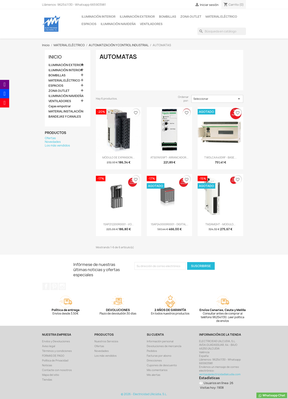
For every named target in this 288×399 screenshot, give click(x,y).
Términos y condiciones (57, 351)
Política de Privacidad (55, 360)
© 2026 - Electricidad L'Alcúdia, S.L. (144, 394)
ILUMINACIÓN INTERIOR (99, 17)
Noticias (47, 365)
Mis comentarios (157, 370)
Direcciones (154, 360)
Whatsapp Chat (271, 395)
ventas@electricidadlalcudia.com (219, 374)
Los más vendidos (57, 145)
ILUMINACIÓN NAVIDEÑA (118, 24)
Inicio (55, 57)
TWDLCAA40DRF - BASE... (220, 157)
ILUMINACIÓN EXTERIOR (137, 17)
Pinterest (54, 286)
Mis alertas (153, 375)
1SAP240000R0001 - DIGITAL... (169, 224)
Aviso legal (48, 346)
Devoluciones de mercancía (164, 346)
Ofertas (50, 138)
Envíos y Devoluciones (56, 341)
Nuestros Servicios (106, 341)
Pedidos (152, 351)
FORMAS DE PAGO (53, 355)
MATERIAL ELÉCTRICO (221, 17)
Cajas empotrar (59, 106)
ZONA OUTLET (190, 17)
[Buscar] (221, 31)
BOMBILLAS (167, 17)
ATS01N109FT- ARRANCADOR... (169, 157)
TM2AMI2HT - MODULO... (220, 224)
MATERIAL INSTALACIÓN (65, 111)
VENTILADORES (151, 24)
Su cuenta (155, 335)
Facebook (46, 286)
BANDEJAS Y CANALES (64, 117)
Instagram (62, 286)
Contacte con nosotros (57, 370)
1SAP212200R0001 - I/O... (118, 224)
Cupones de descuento (162, 365)
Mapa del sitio (50, 375)
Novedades (53, 142)
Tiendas (47, 379)
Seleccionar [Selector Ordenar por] (217, 99)
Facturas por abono (159, 355)
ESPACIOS (89, 24)
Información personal (160, 341)
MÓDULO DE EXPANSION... (118, 157)
